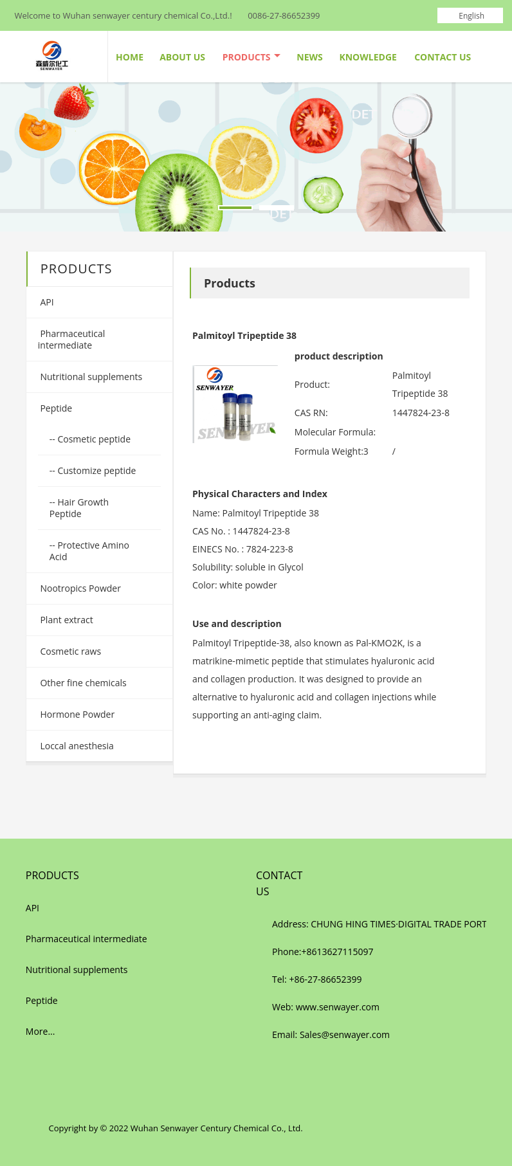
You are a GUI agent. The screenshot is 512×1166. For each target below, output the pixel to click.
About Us (182, 57)
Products (251, 57)
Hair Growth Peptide (79, 508)
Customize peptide (95, 470)
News (309, 57)
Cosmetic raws (69, 651)
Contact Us (442, 57)
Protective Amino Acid (89, 551)
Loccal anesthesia (76, 746)
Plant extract (65, 620)
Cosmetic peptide (93, 439)
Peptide (55, 408)
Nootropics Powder (79, 588)
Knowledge (367, 57)
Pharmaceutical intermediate (71, 339)
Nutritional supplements (90, 376)
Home (129, 57)
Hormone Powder (76, 714)
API (46, 302)
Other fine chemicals (82, 683)
